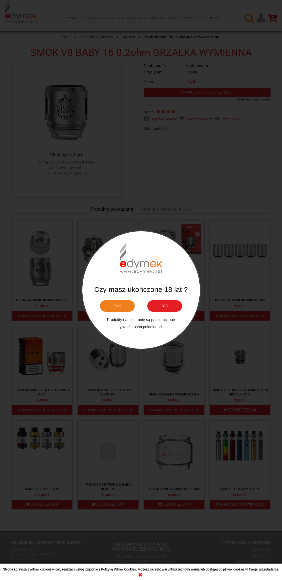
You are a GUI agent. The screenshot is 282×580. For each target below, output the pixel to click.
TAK (117, 306)
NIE (164, 306)
